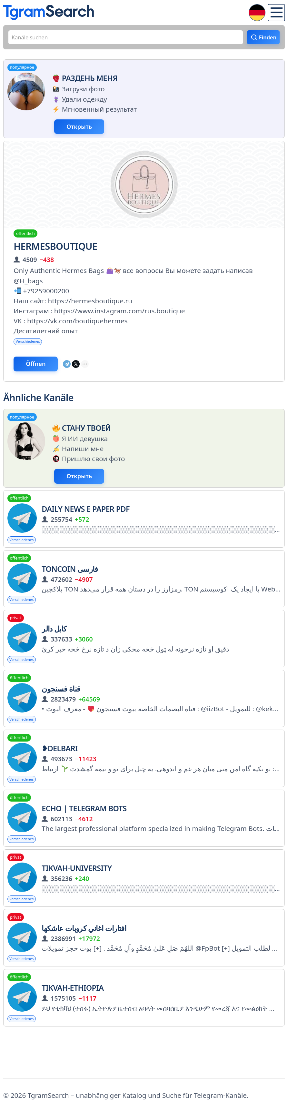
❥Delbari (60, 777)
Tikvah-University (77, 902)
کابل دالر (54, 652)
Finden (264, 39)
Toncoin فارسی (70, 589)
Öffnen (46, 376)
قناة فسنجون (61, 715)
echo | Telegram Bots (84, 839)
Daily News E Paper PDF (86, 527)
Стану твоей (80, 442)
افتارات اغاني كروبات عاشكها (84, 965)
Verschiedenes (33, 350)
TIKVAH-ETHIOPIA (73, 1027)
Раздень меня (83, 82)
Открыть (90, 132)
